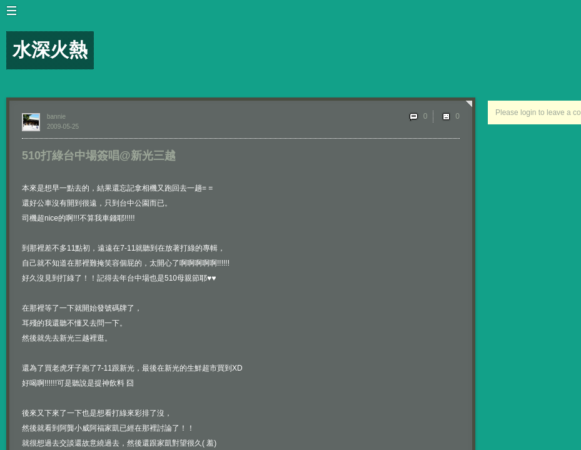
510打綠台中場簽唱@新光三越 (99, 155)
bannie (56, 116)
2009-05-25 (63, 126)
